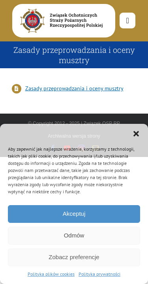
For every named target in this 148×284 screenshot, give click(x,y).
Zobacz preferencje (74, 257)
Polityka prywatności (99, 274)
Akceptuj (74, 213)
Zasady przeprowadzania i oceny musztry (74, 88)
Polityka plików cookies (51, 274)
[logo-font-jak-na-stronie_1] (59, 7)
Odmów (74, 235)
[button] (136, 134)
